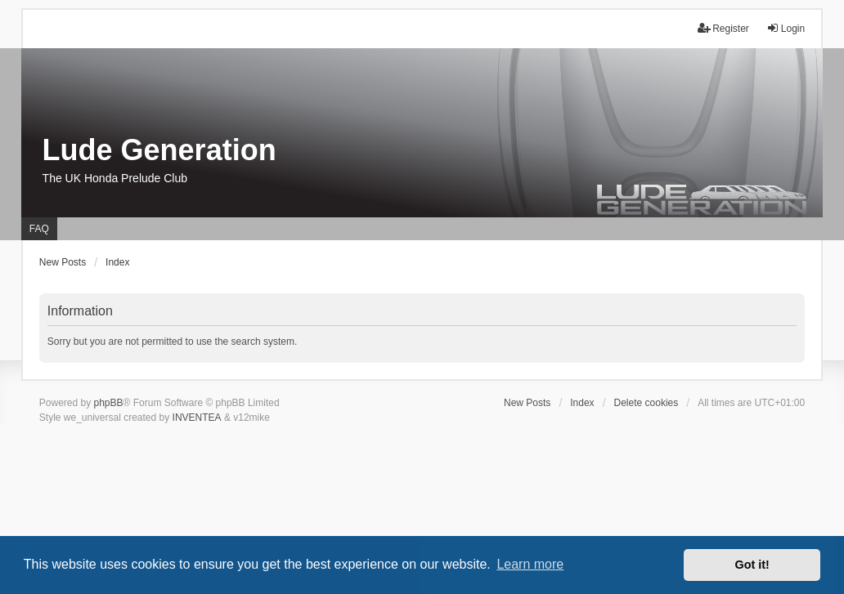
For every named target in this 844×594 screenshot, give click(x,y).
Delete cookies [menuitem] (646, 403)
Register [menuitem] (723, 28)
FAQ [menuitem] (39, 228)
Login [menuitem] (785, 28)
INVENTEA (197, 417)
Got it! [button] (752, 564)
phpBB (108, 403)
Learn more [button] (529, 564)
